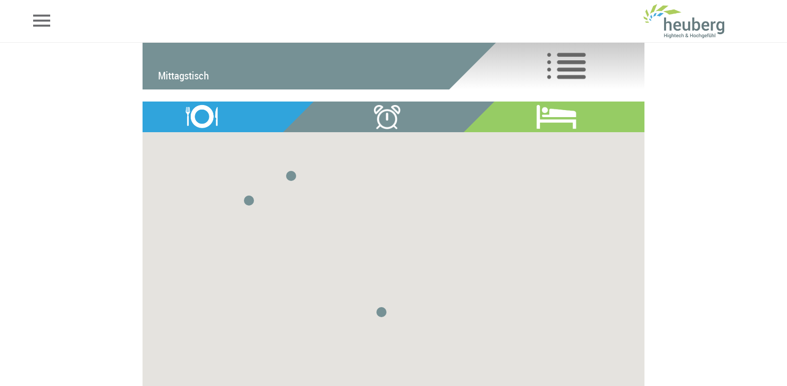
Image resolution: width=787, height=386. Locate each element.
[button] (291, 176)
